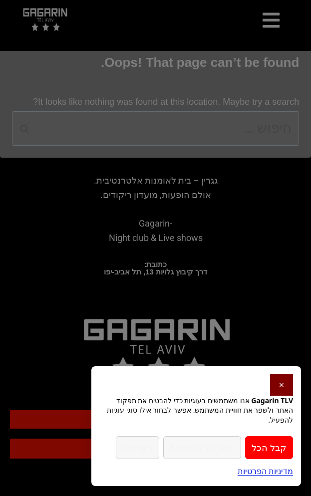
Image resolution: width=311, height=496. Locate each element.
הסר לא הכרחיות (202, 448)
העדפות (137, 448)
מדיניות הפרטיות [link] (265, 471)
